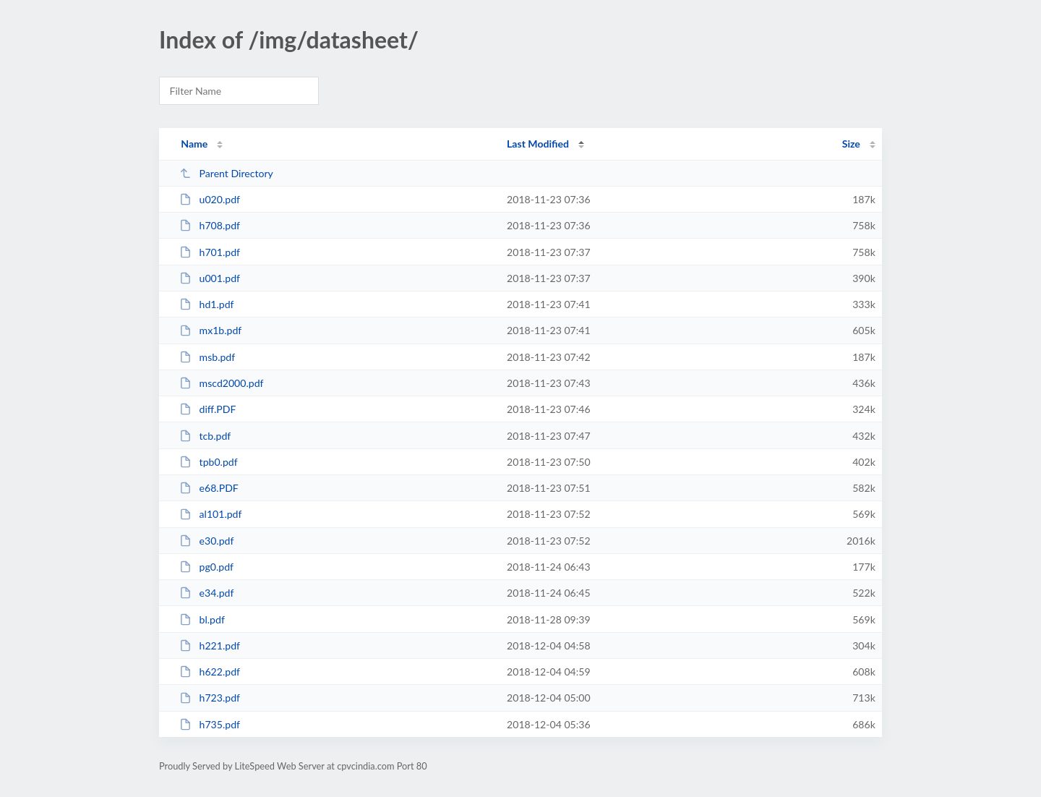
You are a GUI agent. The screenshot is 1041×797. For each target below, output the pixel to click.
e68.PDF (209, 488)
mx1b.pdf (210, 330)
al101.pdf (210, 514)
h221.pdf (209, 645)
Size (851, 143)
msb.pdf (207, 357)
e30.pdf (206, 540)
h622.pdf (209, 671)
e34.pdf (206, 593)
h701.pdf (209, 252)
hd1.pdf (206, 304)
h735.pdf (209, 724)
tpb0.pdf (208, 462)
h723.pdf (209, 697)
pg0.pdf (206, 567)
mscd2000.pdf (221, 383)
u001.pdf (209, 278)
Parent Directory (226, 173)
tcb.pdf (205, 436)
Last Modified (538, 143)
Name (194, 143)
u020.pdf (209, 199)
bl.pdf (202, 619)
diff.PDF (207, 409)
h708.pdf (209, 225)
